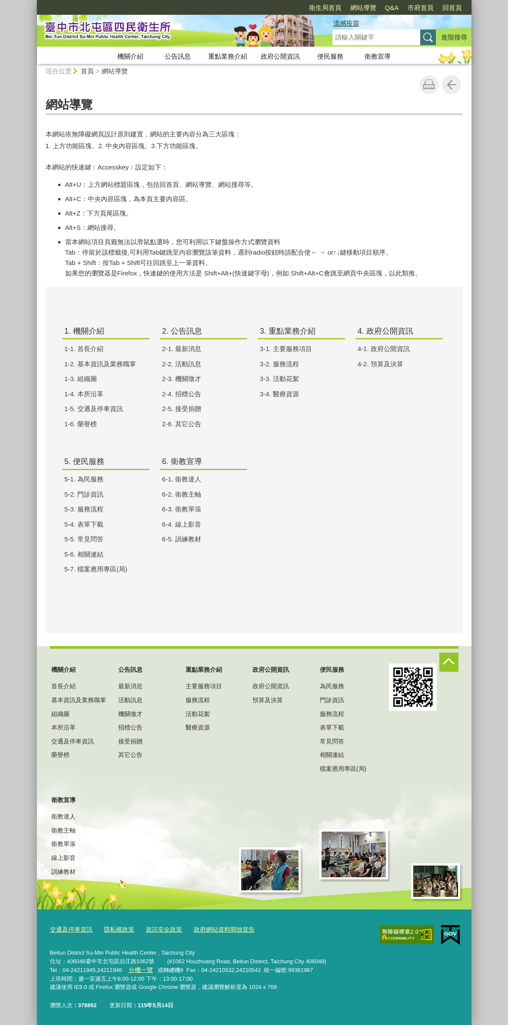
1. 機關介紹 (84, 331)
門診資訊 (332, 700)
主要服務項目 (204, 686)
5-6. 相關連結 (89, 554)
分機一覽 (139, 968)
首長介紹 (63, 686)
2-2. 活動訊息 (187, 364)
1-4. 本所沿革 (89, 394)
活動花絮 (198, 713)
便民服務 (330, 56)
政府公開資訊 (280, 56)
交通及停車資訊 (72, 741)
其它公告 (130, 754)
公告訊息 (178, 56)
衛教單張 (63, 843)
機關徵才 (130, 713)
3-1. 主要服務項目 (291, 348)
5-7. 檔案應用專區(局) (101, 569)
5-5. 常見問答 (89, 539)
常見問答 (332, 741)
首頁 (87, 71)
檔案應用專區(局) (343, 768)
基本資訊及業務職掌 (78, 700)
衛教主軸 (63, 830)
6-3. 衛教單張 (187, 509)
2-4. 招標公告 (187, 394)
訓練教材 (63, 871)
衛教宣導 (378, 56)
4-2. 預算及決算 (386, 364)
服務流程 (198, 700)
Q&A (392, 7)
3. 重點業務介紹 (287, 331)
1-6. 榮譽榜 (86, 424)
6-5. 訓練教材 (187, 539)
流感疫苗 (346, 23)
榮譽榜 (60, 754)
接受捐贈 (130, 741)
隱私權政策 (115, 929)
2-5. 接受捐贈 (187, 408)
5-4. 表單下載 (89, 524)
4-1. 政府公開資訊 (389, 348)
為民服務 (332, 686)
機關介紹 (130, 56)
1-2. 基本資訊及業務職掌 (105, 364)
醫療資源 (198, 727)
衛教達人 (63, 816)
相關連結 (332, 754)
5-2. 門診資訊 (89, 494)
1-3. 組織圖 (86, 378)
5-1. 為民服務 (89, 479)
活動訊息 (130, 700)
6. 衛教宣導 (182, 461)
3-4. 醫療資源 (285, 394)
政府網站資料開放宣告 (214, 929)
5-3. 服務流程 (89, 509)
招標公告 (130, 727)
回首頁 (452, 7)
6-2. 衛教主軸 (187, 494)
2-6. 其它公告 (187, 424)
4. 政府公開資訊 (385, 331)
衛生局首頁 (325, 7)
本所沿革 (63, 727)
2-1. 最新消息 (187, 348)
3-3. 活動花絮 (285, 378)
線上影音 (63, 857)
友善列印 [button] (428, 84)
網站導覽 (363, 7)
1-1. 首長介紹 (89, 348)
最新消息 (130, 686)
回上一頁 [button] (451, 84)
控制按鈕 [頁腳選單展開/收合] (448, 662)
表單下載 (332, 727)
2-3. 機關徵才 (187, 378)
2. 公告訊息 (182, 331)
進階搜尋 (454, 37)
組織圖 (60, 713)
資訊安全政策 (157, 929)
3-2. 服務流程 (285, 364)
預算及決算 (267, 700)
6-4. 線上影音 (187, 524)
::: (33, 3)
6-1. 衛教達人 (187, 479)
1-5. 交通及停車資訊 (99, 408)
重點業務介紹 (227, 56)
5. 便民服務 (84, 461)
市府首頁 (421, 7)
